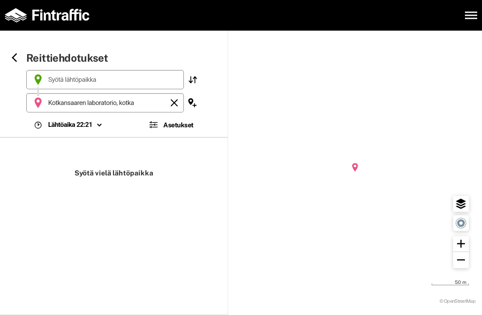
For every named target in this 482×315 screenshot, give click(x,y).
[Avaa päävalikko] (471, 15)
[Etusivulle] (50, 15)
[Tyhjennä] (174, 102)
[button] (192, 79)
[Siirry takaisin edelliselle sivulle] (14, 58)
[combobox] (105, 79)
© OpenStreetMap (458, 301)
